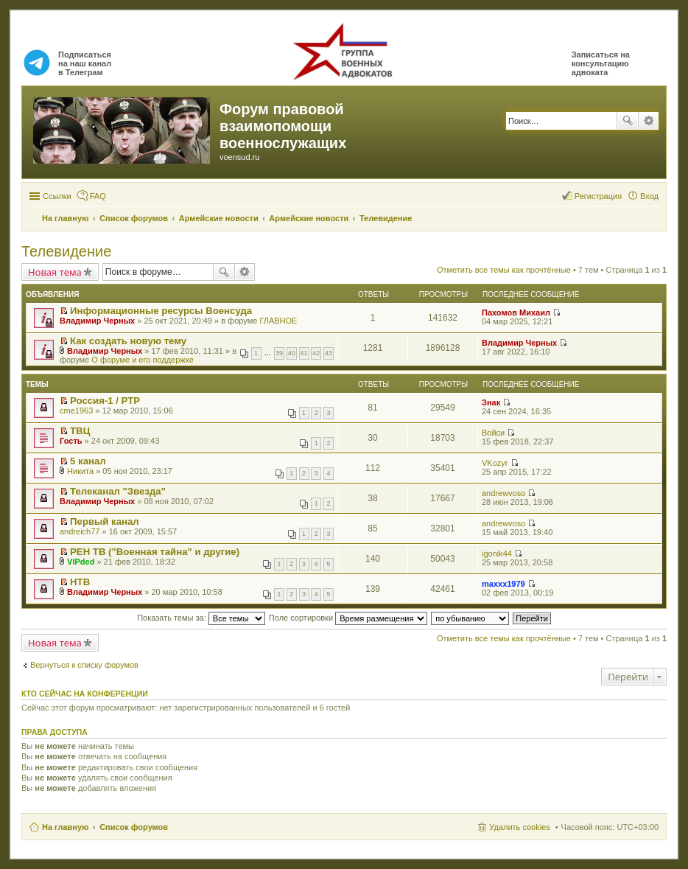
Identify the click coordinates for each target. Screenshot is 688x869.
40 (291, 353)
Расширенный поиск (649, 121)
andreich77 (79, 531)
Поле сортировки (348, 617)
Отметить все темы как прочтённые (504, 269)
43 (328, 353)
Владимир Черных (97, 320)
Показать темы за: (201, 617)
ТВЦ (80, 430)
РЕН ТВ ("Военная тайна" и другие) (154, 551)
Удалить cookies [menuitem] (519, 827)
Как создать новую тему (128, 340)
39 (279, 353)
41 (304, 353)
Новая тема (55, 272)
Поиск (628, 121)
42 (316, 353)
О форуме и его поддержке (142, 359)
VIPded (80, 561)
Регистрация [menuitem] (598, 196)
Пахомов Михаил (516, 312)
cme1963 (76, 410)
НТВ (80, 581)
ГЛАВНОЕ (278, 320)
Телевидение (66, 251)
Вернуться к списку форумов (84, 664)
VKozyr (495, 462)
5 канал (88, 461)
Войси (493, 432)
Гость (71, 440)
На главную (65, 827)
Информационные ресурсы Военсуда (161, 310)
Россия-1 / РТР (105, 400)
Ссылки (57, 196)
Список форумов (133, 827)
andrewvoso (503, 493)
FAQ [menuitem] (98, 196)
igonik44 (497, 553)
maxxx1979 (503, 583)
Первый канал (104, 521)
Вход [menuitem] (649, 196)
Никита (80, 471)
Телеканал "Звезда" (118, 491)
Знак (491, 402)
